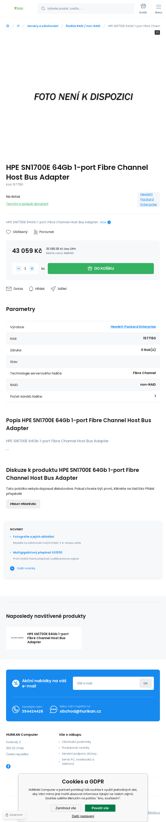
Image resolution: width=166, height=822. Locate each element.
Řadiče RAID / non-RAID (83, 26)
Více (103, 222)
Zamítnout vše (65, 808)
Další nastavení (83, 816)
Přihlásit (145, 683)
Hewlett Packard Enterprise (148, 199)
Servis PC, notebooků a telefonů (78, 761)
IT (18, 26)
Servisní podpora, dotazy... (80, 754)
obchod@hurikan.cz (80, 711)
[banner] (18, 9)
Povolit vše (100, 808)
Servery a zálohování (42, 26)
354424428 (32, 711)
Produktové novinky (75, 748)
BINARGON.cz (151, 813)
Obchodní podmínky (76, 742)
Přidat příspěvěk (23, 504)
